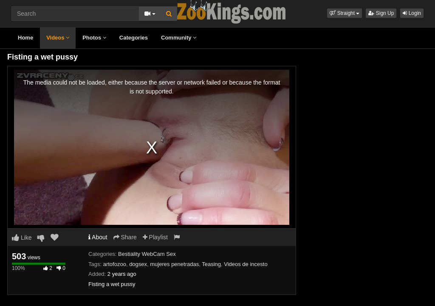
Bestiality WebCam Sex (147, 254)
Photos (94, 37)
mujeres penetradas (174, 264)
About (97, 237)
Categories (133, 37)
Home (25, 37)
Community (178, 37)
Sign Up (381, 13)
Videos (57, 37)
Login (412, 13)
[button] (344, 13)
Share (125, 237)
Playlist (155, 237)
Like (22, 237)
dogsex (138, 264)
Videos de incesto (245, 264)
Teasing (211, 264)
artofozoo (114, 264)
